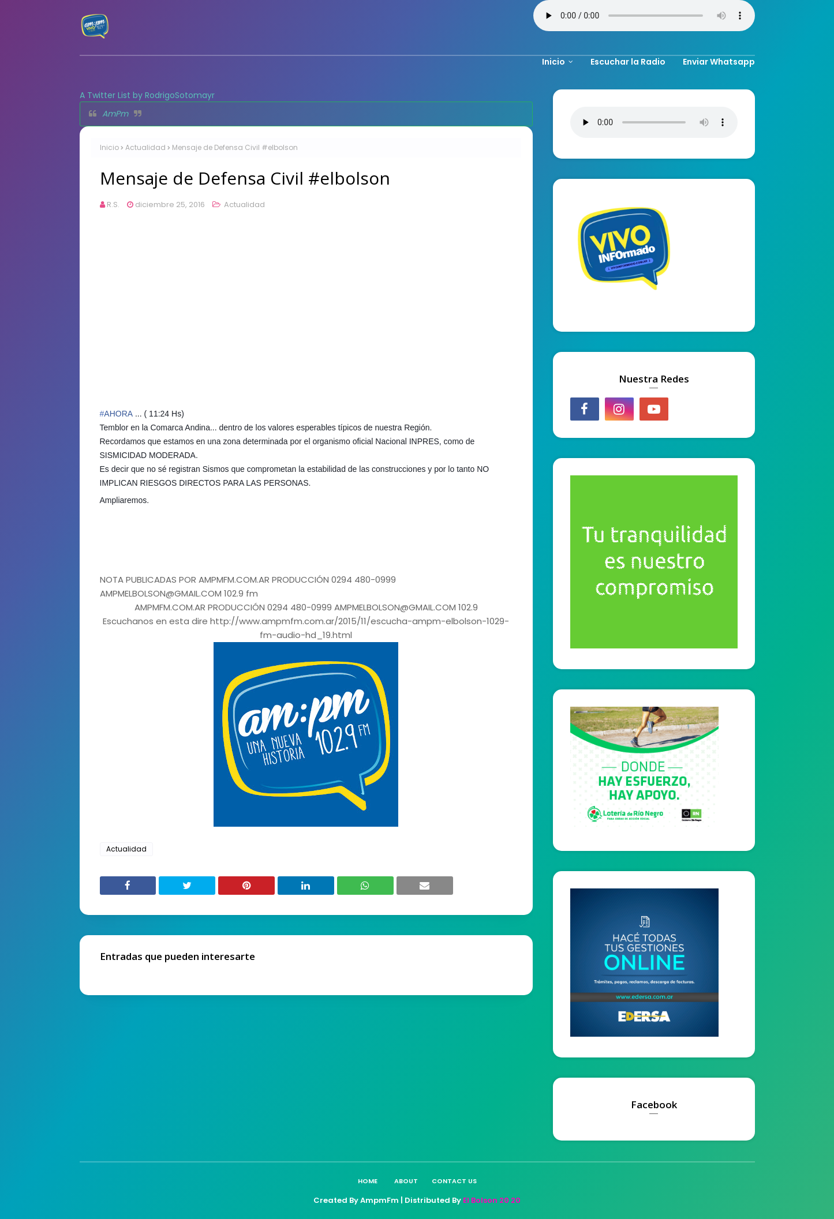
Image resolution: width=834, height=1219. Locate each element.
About (406, 1181)
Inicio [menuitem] (553, 61)
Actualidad (145, 147)
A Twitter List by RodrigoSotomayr (147, 95)
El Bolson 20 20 (492, 1200)
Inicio (109, 147)
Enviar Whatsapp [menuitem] (719, 61)
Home (367, 1181)
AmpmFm (379, 1200)
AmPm (115, 113)
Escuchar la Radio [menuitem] (627, 61)
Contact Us (454, 1181)
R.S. (113, 204)
